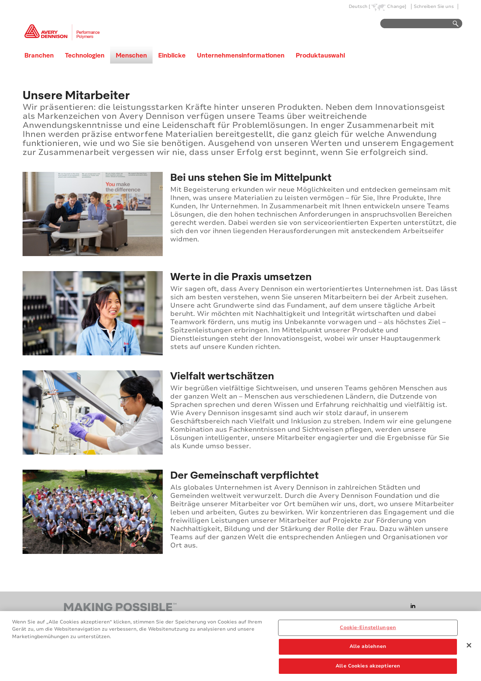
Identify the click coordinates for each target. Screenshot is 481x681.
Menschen (131, 55)
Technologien (84, 55)
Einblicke (172, 55)
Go (452, 24)
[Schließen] (469, 648)
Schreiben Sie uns (434, 6)
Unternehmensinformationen (240, 55)
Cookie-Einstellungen (368, 630)
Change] (396, 6)
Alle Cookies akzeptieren (368, 669)
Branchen (39, 55)
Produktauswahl (320, 55)
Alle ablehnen (368, 649)
